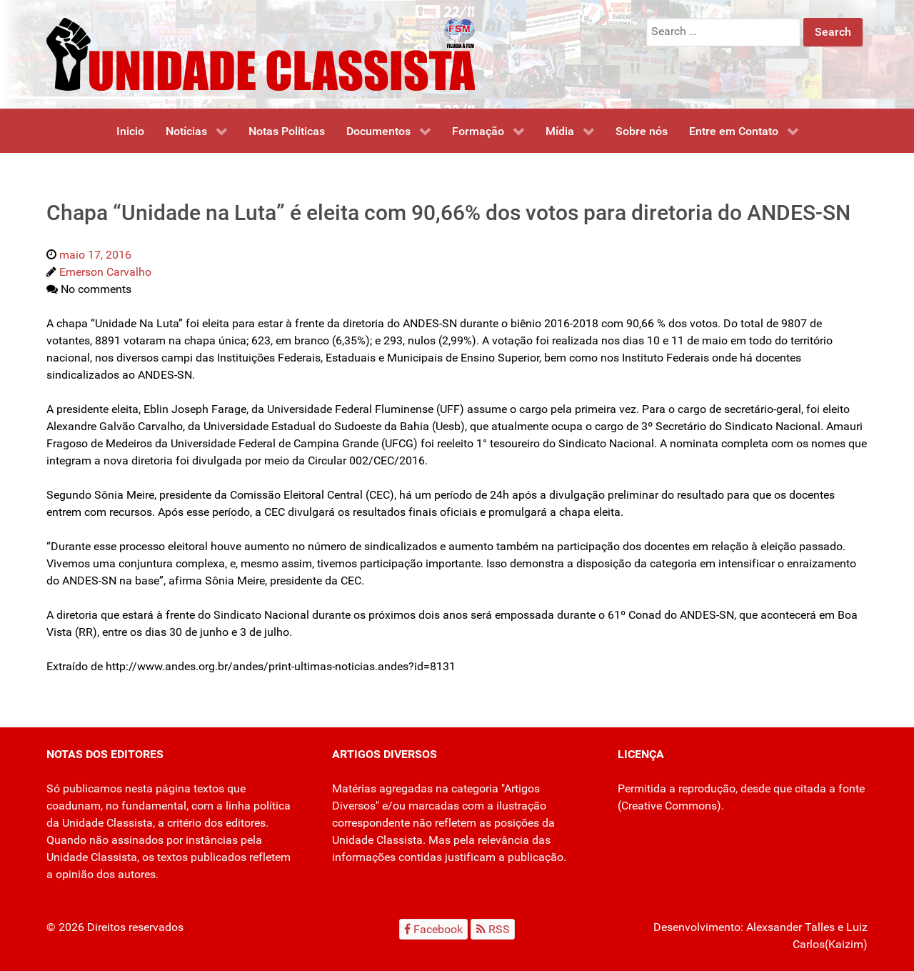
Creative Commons (669, 805)
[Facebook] (433, 929)
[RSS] (493, 929)
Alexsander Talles (790, 927)
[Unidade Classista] (260, 53)
